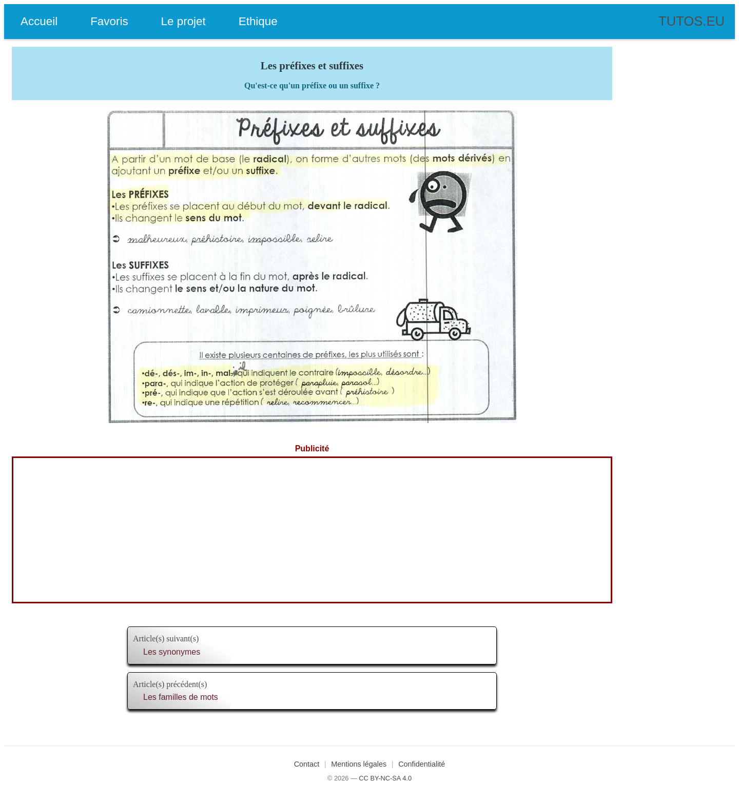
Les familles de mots (180, 697)
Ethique (258, 21)
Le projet (183, 21)
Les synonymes (171, 651)
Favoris (109, 21)
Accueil (39, 21)
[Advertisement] (312, 530)
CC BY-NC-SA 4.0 (385, 778)
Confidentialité (421, 764)
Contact (307, 764)
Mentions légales (358, 764)
